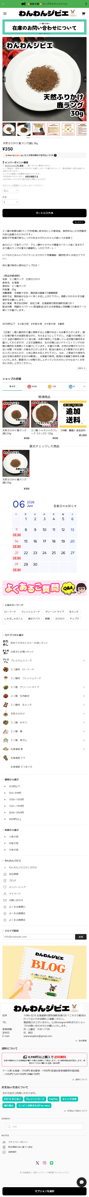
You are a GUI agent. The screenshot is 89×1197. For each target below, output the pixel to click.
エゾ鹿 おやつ (19, 722)
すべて (12, 386)
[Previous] (4, 79)
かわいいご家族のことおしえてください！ (23, 185)
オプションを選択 (44, 1191)
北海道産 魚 (17, 749)
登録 (81, 937)
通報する (81, 368)
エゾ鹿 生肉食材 (20, 696)
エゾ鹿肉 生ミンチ (21, 705)
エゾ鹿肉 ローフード (22, 669)
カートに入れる (44, 213)
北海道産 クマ (18, 758)
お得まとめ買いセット (22, 651)
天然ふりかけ (18, 713)
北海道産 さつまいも (21, 766)
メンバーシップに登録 (14, 166)
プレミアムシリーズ (21, 660)
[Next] (85, 79)
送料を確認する (31, 176)
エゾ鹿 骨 (16, 731)
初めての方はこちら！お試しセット (30, 643)
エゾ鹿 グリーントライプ (25, 687)
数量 (4, 197)
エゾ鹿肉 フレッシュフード (26, 678)
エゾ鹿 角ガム (19, 740)
